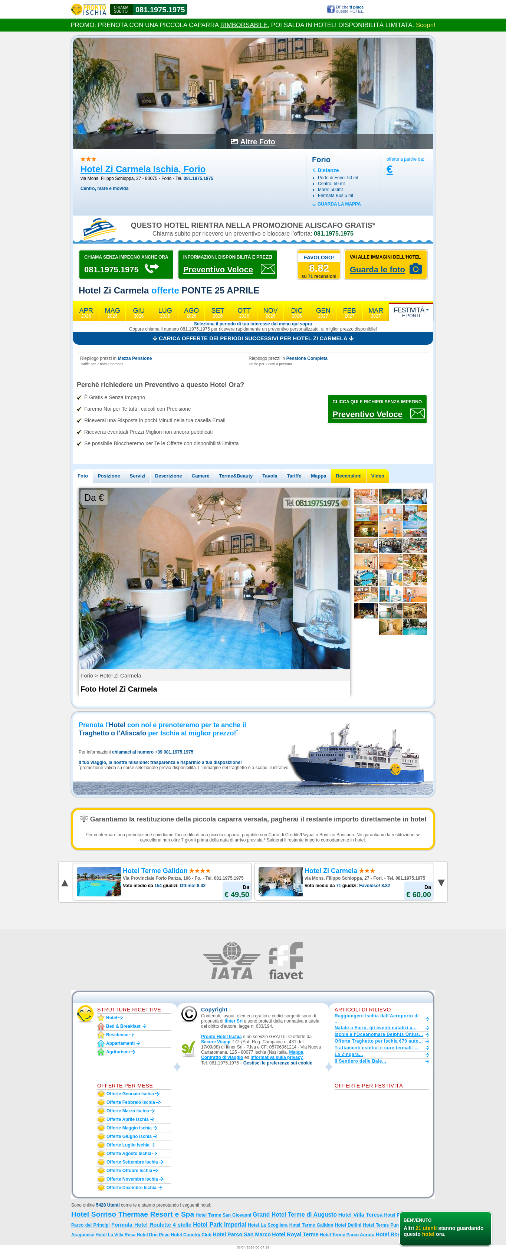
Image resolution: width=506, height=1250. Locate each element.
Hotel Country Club (191, 1234)
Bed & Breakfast (123, 1026)
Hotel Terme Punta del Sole (392, 1225)
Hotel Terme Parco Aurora (347, 1234)
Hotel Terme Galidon (311, 1225)
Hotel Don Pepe (153, 1234)
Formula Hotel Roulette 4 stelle (151, 1225)
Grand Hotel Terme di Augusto (295, 1214)
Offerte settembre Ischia (132, 1162)
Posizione (109, 476)
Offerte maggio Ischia (129, 1128)
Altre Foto (257, 142)
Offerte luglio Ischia (128, 1145)
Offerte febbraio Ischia (130, 1102)
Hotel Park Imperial (219, 1224)
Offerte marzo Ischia (127, 1110)
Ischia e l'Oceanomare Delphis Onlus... (379, 1034)
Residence (117, 1034)
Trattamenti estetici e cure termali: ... (377, 1047)
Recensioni (348, 476)
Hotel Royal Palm (398, 1234)
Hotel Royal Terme (295, 1234)
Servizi (137, 476)
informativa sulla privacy (276, 1057)
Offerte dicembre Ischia (131, 1187)
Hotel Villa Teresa (360, 1215)
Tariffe (294, 476)
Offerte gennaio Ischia (130, 1093)
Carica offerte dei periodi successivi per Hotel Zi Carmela (253, 338)
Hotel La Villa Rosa (115, 1234)
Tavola (269, 476)
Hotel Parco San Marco (242, 1234)
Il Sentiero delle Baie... (360, 1061)
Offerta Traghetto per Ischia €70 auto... (379, 1041)
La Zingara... (349, 1054)
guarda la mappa (339, 204)
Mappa (318, 476)
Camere (201, 476)
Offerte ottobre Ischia (129, 1170)
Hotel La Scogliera (268, 1225)
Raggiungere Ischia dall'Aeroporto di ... (377, 1018)
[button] (278, 1063)
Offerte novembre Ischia (132, 1179)
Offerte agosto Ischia (128, 1153)
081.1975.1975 (160, 10)
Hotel (111, 1017)
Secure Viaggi (215, 1041)
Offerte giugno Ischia (129, 1136)
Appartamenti (120, 1043)
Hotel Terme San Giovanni (223, 1215)
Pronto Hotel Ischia (221, 1036)
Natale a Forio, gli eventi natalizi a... (376, 1027)
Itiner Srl (233, 1021)
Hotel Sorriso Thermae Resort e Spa (132, 1214)
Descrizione (168, 476)
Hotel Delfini (348, 1225)
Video (377, 476)
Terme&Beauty (236, 476)
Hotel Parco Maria (403, 1215)
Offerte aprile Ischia (127, 1119)
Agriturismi (118, 1051)
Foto (83, 476)
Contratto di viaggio (222, 1057)
